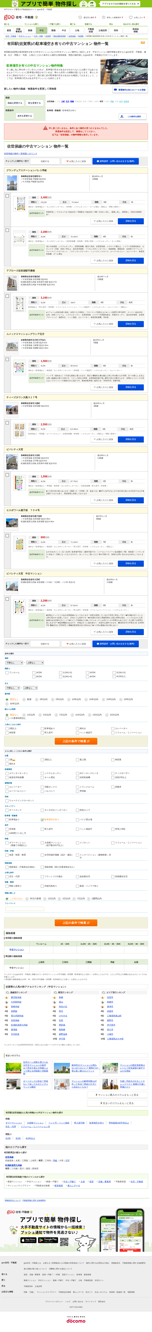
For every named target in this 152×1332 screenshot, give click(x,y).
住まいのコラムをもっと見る (118, 1103)
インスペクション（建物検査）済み (95, 856)
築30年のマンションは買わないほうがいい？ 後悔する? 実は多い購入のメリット (85, 1068)
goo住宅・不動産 (9, 1263)
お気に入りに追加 (76, 161)
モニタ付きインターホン (56, 810)
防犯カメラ (85, 810)
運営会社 (101, 1302)
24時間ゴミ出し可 (17, 833)
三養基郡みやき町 (115, 1039)
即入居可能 (79, 1123)
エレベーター (121, 728)
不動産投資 (88, 1280)
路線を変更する (15, 103)
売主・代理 (14, 876)
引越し (32, 1292)
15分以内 (97, 714)
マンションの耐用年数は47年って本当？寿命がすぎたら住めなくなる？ (84, 1084)
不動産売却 (28, 1286)
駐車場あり (50, 728)
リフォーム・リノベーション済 (35, 1126)
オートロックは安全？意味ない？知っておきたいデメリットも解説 (35, 1084)
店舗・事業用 (104, 1181)
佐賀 (61, 1020)
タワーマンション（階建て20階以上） (18, 843)
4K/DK (93, 676)
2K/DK (93, 672)
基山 (61, 1002)
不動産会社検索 (64, 1292)
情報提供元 (115, 1263)
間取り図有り (15, 886)
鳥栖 (61, 997)
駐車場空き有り (52, 819)
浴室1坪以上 (121, 777)
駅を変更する (34, 103)
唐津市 (110, 1006)
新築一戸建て (58, 1280)
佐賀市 (110, 997)
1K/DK (39, 672)
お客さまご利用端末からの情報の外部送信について (63, 1263)
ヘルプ (68, 1302)
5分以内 (47, 714)
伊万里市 (111, 1025)
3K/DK (39, 676)
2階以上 (13, 728)
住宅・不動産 (137, 1181)
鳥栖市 (110, 1002)
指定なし (14, 699)
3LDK (18, 1138)
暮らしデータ (74, 1185)
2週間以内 (97, 898)
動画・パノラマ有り (89, 886)
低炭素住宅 (85, 876)
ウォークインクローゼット (21, 800)
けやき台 (63, 1016)
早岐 (55, 1160)
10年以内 (76, 699)
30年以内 (14, 703)
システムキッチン (53, 773)
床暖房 (118, 787)
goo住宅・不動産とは (32, 1263)
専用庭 (83, 791)
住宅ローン (99, 1280)
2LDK (8, 1138)
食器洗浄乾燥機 (16, 777)
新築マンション (30, 1280)
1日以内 (52, 898)
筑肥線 (14, 1011)
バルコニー (50, 791)
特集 (25, 1292)
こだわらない (16, 898)
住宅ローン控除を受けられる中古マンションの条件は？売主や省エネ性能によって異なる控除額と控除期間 (35, 1068)
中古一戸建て (69, 1181)
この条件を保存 (134, 116)
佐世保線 (15, 1020)
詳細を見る (131, 221)
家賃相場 (58, 1185)
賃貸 (91, 1181)
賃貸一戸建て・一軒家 (51, 1275)
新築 (29, 699)
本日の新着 (35, 898)
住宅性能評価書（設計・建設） (59, 855)
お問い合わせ (78, 1302)
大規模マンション (35, 1123)
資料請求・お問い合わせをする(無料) (115, 161)
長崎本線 (15, 1006)
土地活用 (38, 1286)
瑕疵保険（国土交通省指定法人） (60, 867)
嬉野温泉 (63, 1034)
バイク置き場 (86, 819)
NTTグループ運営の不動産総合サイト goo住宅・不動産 (28, 9)
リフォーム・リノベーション (128, 732)
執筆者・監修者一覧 (117, 1292)
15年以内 (93, 699)
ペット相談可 (86, 732)
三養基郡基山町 (114, 1016)
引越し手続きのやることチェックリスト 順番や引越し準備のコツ (132, 1084)
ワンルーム (14, 672)
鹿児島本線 (16, 997)
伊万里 (62, 1039)
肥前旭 (62, 1025)
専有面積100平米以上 (119, 1123)
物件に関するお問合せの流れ (97, 1263)
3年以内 (44, 699)
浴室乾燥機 (85, 777)
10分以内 (79, 714)
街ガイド (89, 1292)
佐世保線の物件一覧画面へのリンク (20, 153)
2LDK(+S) (121, 672)
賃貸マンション (68, 1275)
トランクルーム (87, 787)
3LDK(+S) (67, 676)
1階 (10, 759)
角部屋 (12, 732)
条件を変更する (25, 116)
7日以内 (81, 898)
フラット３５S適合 (53, 876)
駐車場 (79, 1275)
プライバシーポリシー (54, 1302)
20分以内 (114, 714)
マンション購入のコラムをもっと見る (118, 1095)
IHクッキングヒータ (89, 773)
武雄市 (110, 1011)
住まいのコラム (101, 1292)
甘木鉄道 (15, 1034)
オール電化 (50, 777)
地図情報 (131, 1292)
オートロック (15, 810)
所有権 (12, 829)
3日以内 (66, 898)
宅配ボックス (51, 787)
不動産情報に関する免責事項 (34, 1200)
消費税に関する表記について (60, 1269)
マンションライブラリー (46, 1292)
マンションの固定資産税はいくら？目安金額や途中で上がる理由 (132, 1068)
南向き (83, 728)
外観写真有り (51, 886)
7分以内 (63, 714)
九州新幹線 (16, 1002)
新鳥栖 (62, 1029)
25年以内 (128, 699)
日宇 (67, 1160)
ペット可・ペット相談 (59, 1123)
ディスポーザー (122, 773)
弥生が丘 (63, 1006)
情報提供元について (13, 1200)
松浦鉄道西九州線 (19, 1025)
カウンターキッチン (18, 773)
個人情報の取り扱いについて (35, 1269)
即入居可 (49, 732)
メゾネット (85, 842)
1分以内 (31, 714)
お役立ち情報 (7, 1292)
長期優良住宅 (121, 876)
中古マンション (44, 1280)
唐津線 (14, 1029)
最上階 (83, 759)
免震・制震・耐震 (17, 855)
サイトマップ (90, 1302)
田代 (61, 1011)
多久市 (110, 1029)
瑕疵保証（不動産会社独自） (22, 867)
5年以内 (60, 699)
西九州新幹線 (17, 1016)
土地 (83, 1181)
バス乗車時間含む (17, 718)
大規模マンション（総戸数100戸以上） (55, 843)
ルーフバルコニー (17, 791)
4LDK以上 (121, 676)
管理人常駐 (120, 829)
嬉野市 (110, 1020)
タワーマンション (13, 1123)
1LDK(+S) (67, 672)
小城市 (110, 1034)
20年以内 (111, 699)
